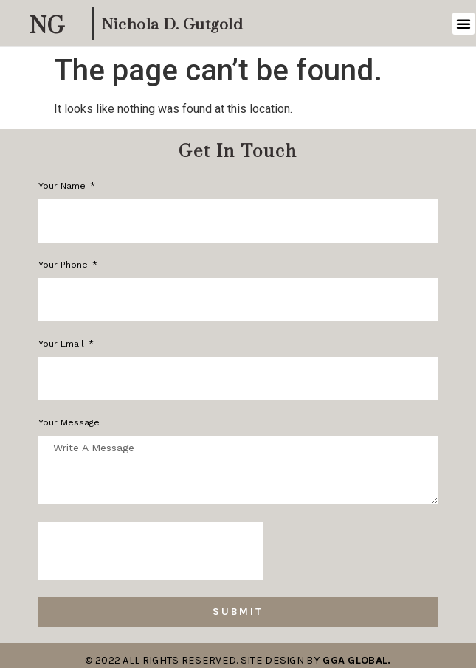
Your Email (62, 344)
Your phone (64, 265)
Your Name (63, 186)
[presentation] (150, 551)
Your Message (69, 423)
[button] (463, 24)
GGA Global (354, 660)
